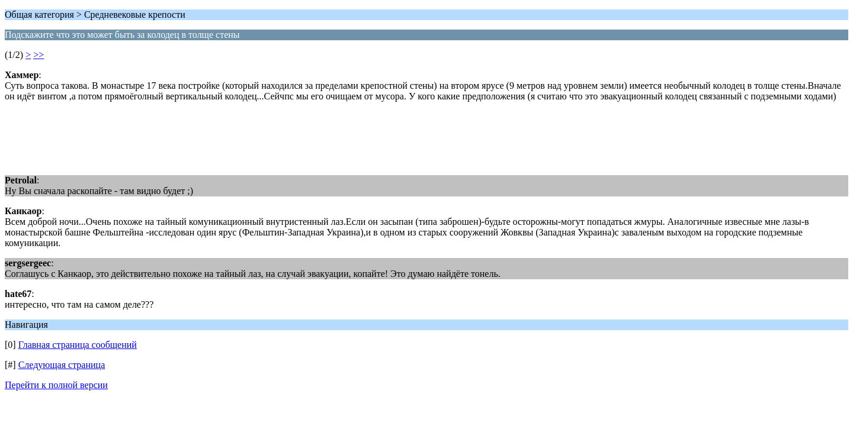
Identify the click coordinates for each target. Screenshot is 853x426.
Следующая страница (61, 365)
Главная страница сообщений (77, 345)
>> (38, 55)
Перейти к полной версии (56, 385)
